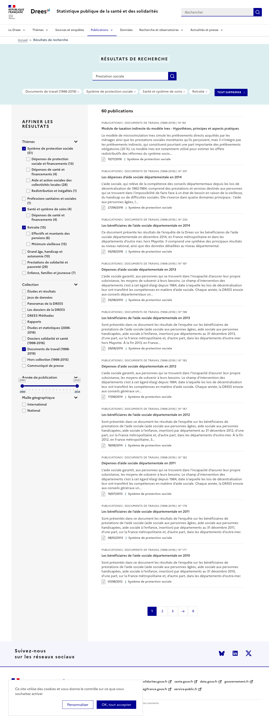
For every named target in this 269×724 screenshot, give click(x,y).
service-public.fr (185, 689)
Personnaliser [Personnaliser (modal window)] (77, 704)
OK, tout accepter (116, 704)
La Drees (14, 30)
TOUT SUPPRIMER (229, 92)
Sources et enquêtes (69, 30)
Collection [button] (30, 284)
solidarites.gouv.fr (154, 682)
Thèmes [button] (28, 141)
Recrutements (150, 703)
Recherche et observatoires (159, 30)
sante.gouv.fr (183, 682)
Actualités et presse (204, 30)
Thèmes (38, 30)
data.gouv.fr (209, 682)
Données (126, 30)
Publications (99, 30)
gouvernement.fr (236, 682)
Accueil (23, 40)
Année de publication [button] (39, 377)
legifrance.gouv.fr (154, 689)
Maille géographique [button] (38, 397)
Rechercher (257, 12)
